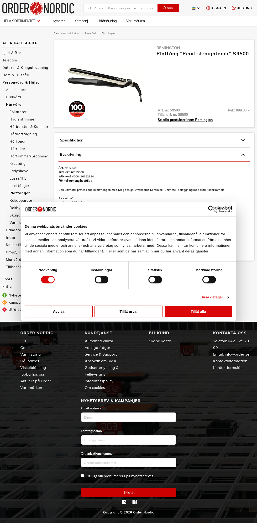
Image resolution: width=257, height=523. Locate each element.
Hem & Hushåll (15, 75)
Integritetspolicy (99, 380)
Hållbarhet (29, 360)
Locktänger (19, 186)
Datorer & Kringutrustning (25, 67)
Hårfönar (18, 141)
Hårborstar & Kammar (29, 127)
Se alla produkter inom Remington (185, 120)
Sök (168, 8)
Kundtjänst (98, 332)
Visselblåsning (33, 367)
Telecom (9, 60)
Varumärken (135, 21)
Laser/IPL (18, 178)
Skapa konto (160, 340)
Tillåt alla (198, 311)
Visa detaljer (212, 297)
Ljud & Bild (12, 53)
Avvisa (58, 311)
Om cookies (95, 387)
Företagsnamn (92, 431)
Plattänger (20, 193)
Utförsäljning (107, 21)
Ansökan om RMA (100, 360)
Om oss (26, 347)
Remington (168, 47)
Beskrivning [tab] (152, 154)
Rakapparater (22, 200)
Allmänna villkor (99, 340)
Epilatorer (18, 112)
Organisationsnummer (98, 453)
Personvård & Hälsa (21, 82)
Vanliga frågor (97, 347)
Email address (92, 408)
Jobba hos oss (32, 374)
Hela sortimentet (21, 21)
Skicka (128, 492)
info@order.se (237, 354)
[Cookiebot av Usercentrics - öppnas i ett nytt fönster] (211, 209)
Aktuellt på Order (35, 380)
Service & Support (101, 354)
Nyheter (59, 21)
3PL (23, 340)
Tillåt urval (128, 311)
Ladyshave (19, 171)
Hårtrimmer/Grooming (29, 156)
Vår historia (30, 354)
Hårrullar (17, 149)
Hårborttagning (23, 134)
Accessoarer (17, 90)
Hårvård (14, 104)
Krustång (18, 163)
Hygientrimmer (23, 119)
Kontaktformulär (227, 367)
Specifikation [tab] (152, 140)
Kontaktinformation (230, 360)
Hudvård (13, 97)
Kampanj (81, 21)
